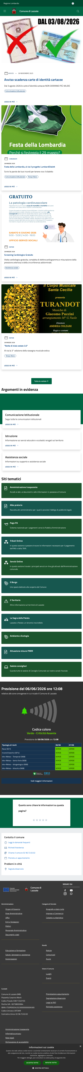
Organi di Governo (12, 909)
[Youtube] (71, 890)
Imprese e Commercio (54, 913)
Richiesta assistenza (54, 1006)
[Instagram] (65, 893)
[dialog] (41, 1058)
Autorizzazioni (11, 959)
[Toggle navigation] (4, 11)
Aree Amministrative (13, 913)
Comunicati (10, 159)
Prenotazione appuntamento (57, 994)
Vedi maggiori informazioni (41, 780)
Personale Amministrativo (15, 930)
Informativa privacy (13, 1033)
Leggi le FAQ (51, 1002)
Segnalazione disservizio (56, 998)
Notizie (9, 247)
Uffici (7, 917)
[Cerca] (78, 11)
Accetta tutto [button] (32, 1063)
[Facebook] (65, 890)
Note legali (9, 1037)
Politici (8, 926)
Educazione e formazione (15, 950)
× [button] (80, 1046)
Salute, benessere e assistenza (17, 954)
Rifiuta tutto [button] (51, 1063)
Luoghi (49, 973)
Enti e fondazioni (12, 921)
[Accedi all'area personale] (73, 3)
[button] (41, 1068)
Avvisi (11, 73)
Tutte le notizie (41, 381)
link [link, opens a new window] (64, 1058)
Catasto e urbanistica (54, 917)
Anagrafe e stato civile (55, 909)
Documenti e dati (12, 934)
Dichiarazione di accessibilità (16, 1042)
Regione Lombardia (11, 3)
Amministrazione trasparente (17, 1029)
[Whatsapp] (71, 893)
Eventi (48, 978)
